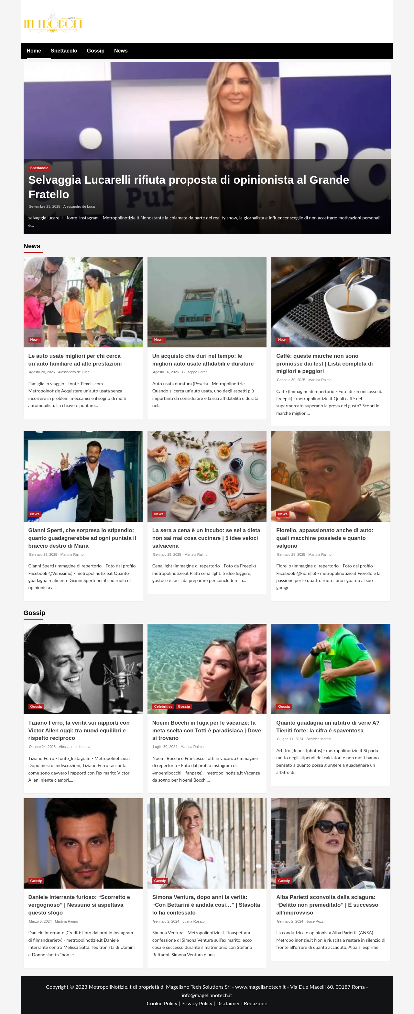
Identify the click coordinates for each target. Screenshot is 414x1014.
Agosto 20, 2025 (42, 372)
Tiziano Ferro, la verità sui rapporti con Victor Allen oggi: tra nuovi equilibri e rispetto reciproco (79, 730)
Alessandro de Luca (79, 206)
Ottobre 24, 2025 (42, 747)
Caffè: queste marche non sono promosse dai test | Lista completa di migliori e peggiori (324, 364)
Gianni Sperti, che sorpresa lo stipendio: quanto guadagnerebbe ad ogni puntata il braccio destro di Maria (82, 538)
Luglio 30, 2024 (165, 747)
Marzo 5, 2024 (40, 921)
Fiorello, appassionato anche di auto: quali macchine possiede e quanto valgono (324, 538)
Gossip (95, 50)
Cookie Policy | (164, 1003)
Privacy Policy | (198, 1003)
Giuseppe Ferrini (195, 372)
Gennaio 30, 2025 (291, 380)
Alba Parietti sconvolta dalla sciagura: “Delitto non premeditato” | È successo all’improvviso (327, 905)
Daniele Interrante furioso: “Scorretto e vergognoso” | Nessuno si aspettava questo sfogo (79, 905)
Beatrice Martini (318, 739)
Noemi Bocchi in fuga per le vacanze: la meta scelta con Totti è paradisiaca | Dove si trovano (206, 730)
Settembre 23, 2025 (44, 206)
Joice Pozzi (315, 921)
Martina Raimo (320, 380)
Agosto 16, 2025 (166, 372)
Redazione (255, 1003)
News (121, 50)
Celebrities (163, 706)
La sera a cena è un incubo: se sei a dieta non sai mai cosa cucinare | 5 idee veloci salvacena (206, 538)
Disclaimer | (230, 1003)
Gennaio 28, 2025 (291, 554)
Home (34, 50)
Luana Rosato (193, 921)
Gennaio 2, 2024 (166, 921)
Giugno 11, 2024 (290, 739)
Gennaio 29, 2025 (43, 554)
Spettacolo (64, 50)
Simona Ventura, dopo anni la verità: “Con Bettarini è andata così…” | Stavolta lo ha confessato (206, 905)
